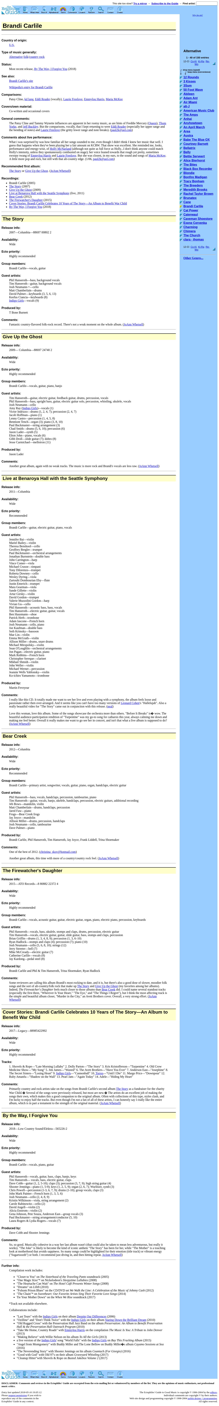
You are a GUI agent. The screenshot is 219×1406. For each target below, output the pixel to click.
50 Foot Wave (193, 89)
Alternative (16, 56)
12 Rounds (191, 77)
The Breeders (193, 185)
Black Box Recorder (197, 168)
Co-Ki (194, 61)
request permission (17, 1395)
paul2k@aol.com (121, 130)
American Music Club (198, 110)
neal (110, 706)
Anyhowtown (192, 123)
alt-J (186, 106)
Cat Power (190, 210)
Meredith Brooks (195, 189)
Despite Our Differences (91, 1316)
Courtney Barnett (195, 143)
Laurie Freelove (73, 99)
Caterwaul (190, 214)
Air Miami (190, 102)
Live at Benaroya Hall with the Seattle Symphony (39, 193)
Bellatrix (189, 148)
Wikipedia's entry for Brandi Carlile (31, 87)
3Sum (187, 85)
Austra (188, 135)
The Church (191, 235)
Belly (187, 152)
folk (25, 56)
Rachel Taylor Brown (198, 193)
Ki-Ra (201, 61)
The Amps (190, 114)
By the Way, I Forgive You (30, 1115)
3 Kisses (189, 81)
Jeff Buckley (30, 126)
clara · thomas (193, 239)
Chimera (189, 231)
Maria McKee (114, 99)
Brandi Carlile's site (21, 80)
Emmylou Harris (94, 99)
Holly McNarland (60, 148)
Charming (190, 227)
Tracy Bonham (193, 181)
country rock (36, 56)
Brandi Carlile (193, 206)
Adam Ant (190, 98)
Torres (99, 1073)
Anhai (187, 118)
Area (186, 131)
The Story (15, 170)
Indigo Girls (16, 300)
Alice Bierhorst (194, 160)
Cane (187, 202)
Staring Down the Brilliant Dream (125, 1319)
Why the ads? (198, 15)
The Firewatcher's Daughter (26, 200)
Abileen (188, 93)
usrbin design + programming (202, 1398)
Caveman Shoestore (198, 218)
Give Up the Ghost (36, 170)
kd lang (29, 99)
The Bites (190, 164)
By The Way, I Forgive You (50, 69)
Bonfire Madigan (195, 177)
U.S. (11, 45)
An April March (194, 127)
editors (213, 1392)
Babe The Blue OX (196, 139)
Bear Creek (16, 196)
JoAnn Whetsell (60, 170)
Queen (153, 123)
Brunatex (189, 198)
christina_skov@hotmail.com (58, 851)
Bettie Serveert (194, 156)
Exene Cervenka (195, 222)
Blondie (189, 173)
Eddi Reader (42, 99)
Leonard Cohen (130, 703)
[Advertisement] (199, 31)
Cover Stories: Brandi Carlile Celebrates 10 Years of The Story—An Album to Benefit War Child (68, 203)
